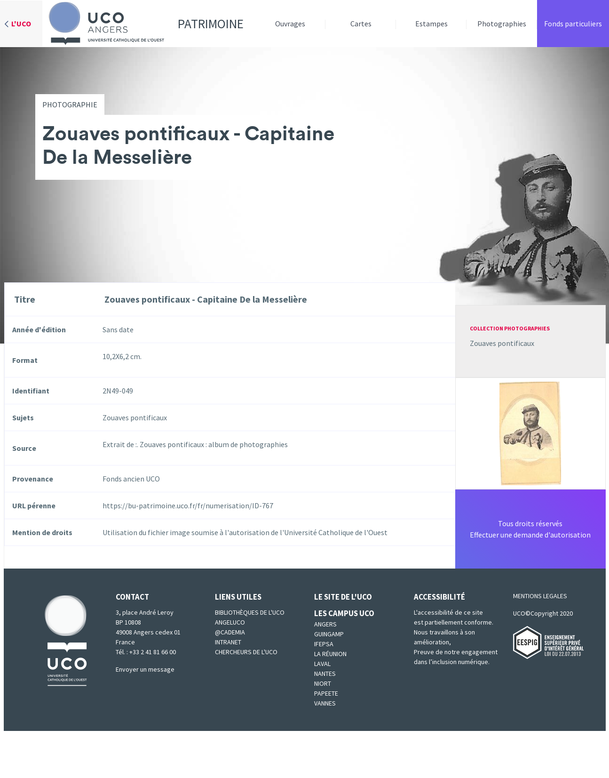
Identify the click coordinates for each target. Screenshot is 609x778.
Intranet (228, 642)
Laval (322, 663)
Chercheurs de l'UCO (246, 652)
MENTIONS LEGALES (540, 596)
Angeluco (230, 622)
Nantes (325, 673)
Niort (322, 683)
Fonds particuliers (573, 23)
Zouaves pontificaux (502, 343)
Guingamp (329, 634)
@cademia (230, 632)
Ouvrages (290, 23)
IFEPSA (323, 644)
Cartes (361, 23)
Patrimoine (143, 23)
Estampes (431, 23)
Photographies (501, 23)
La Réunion (330, 654)
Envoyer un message (145, 669)
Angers (325, 624)
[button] (530, 432)
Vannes (325, 703)
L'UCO (21, 23)
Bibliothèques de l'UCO (250, 612)
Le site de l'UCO (343, 597)
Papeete (326, 693)
